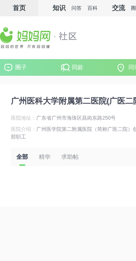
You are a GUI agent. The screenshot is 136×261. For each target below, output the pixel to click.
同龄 (77, 67)
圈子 (21, 67)
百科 (92, 8)
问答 (76, 8)
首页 (19, 8)
